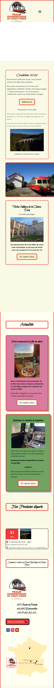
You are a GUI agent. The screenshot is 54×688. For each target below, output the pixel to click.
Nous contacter (16, 621)
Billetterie (27, 101)
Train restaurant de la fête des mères (17, 544)
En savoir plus (27, 256)
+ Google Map (40, 547)
